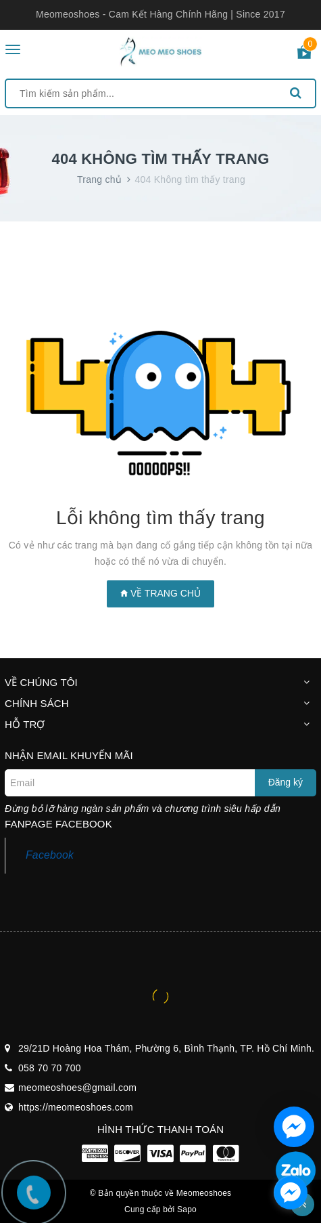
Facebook (50, 855)
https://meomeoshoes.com (75, 1107)
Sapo (187, 1209)
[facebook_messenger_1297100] (290, 1192)
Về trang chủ (160, 593)
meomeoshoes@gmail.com (77, 1087)
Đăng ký (285, 782)
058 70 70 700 (49, 1068)
